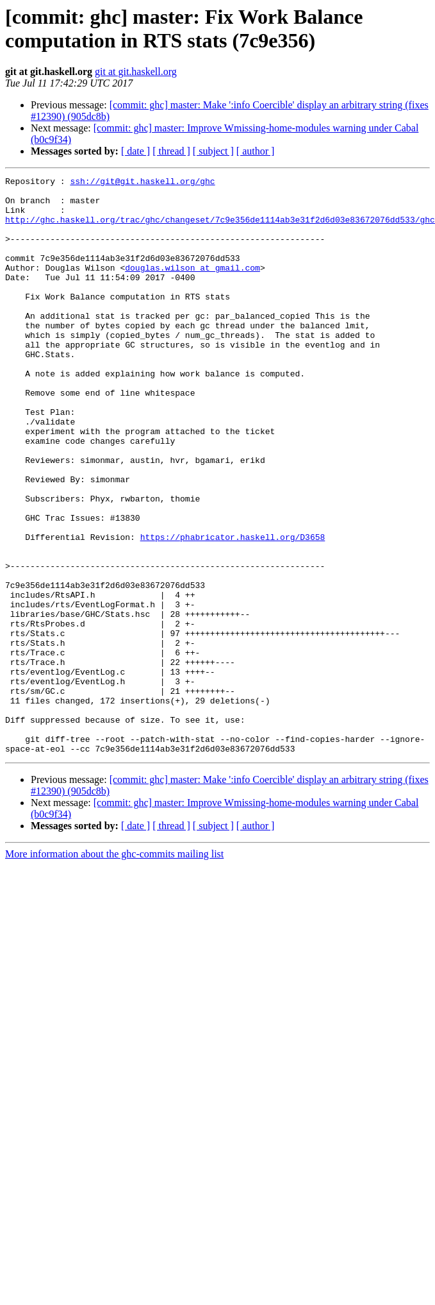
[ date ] (135, 151)
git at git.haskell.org (136, 71)
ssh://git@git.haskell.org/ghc (142, 183)
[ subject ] (213, 151)
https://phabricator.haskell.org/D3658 (232, 610)
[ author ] (255, 151)
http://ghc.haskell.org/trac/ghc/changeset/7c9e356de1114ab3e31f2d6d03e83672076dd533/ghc (220, 229)
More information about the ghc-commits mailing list (114, 969)
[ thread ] (171, 151)
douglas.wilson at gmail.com (192, 286)
